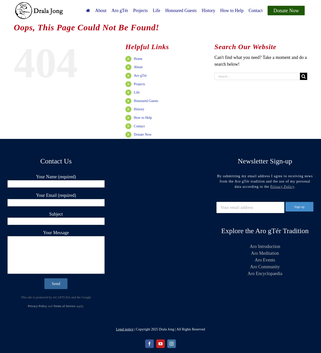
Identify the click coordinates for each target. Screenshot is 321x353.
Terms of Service (64, 306)
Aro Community (265, 266)
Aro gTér (140, 75)
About (138, 67)
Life (137, 92)
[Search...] (257, 76)
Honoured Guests (146, 101)
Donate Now (143, 134)
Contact (139, 126)
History (139, 109)
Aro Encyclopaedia (265, 273)
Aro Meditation (265, 253)
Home (138, 59)
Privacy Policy (37, 306)
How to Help (143, 118)
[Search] (303, 76)
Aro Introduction (265, 246)
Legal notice (125, 329)
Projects (139, 84)
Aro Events (265, 259)
